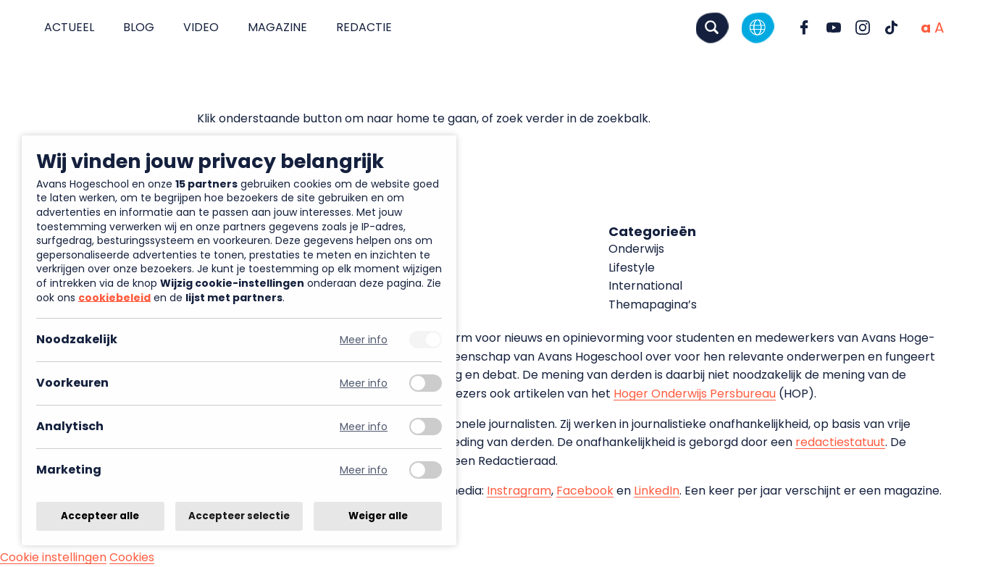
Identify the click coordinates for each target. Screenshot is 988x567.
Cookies (131, 557)
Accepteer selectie (239, 516)
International (645, 285)
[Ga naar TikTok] (891, 27)
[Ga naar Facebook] (804, 27)
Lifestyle (631, 267)
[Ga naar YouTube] (833, 27)
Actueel (69, 27)
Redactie (364, 27)
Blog (138, 27)
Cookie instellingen (53, 557)
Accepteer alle (100, 516)
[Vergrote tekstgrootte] (939, 27)
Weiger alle (378, 516)
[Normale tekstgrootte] (926, 27)
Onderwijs (636, 248)
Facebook (585, 490)
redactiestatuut (840, 442)
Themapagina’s (652, 304)
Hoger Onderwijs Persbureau (695, 393)
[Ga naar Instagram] (862, 27)
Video (201, 27)
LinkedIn (656, 490)
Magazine (277, 27)
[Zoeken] (712, 27)
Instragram (519, 490)
